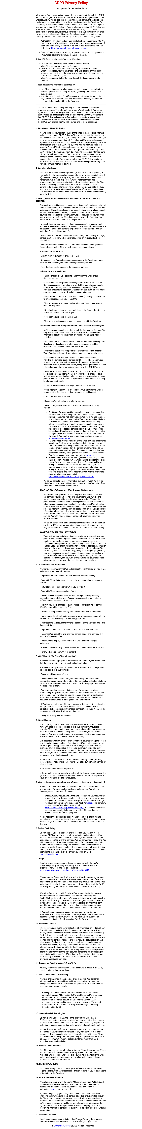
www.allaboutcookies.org (59, 438)
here (52, 1089)
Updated (63, 8)
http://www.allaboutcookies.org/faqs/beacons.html (71, 476)
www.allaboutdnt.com (49, 854)
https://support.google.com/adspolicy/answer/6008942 (64, 870)
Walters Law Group (62, 1126)
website (91, 455)
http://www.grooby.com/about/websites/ (69, 48)
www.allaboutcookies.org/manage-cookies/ (64, 808)
